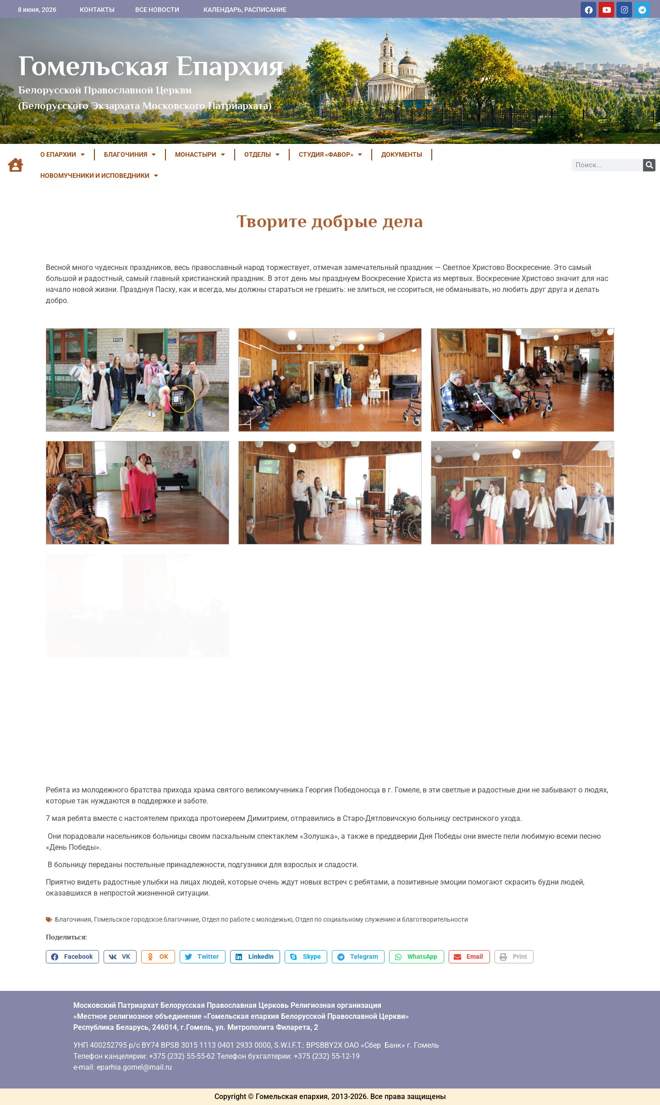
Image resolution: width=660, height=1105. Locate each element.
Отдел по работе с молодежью (247, 919)
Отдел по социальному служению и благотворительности (381, 919)
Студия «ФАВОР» (330, 154)
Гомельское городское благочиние (146, 919)
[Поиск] (649, 165)
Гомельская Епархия (151, 65)
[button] (72, 957)
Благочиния (73, 919)
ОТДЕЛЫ (262, 154)
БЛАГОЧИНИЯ (130, 154)
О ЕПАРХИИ (62, 154)
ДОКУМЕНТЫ (401, 154)
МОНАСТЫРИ (200, 154)
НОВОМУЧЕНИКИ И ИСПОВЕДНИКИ (99, 175)
